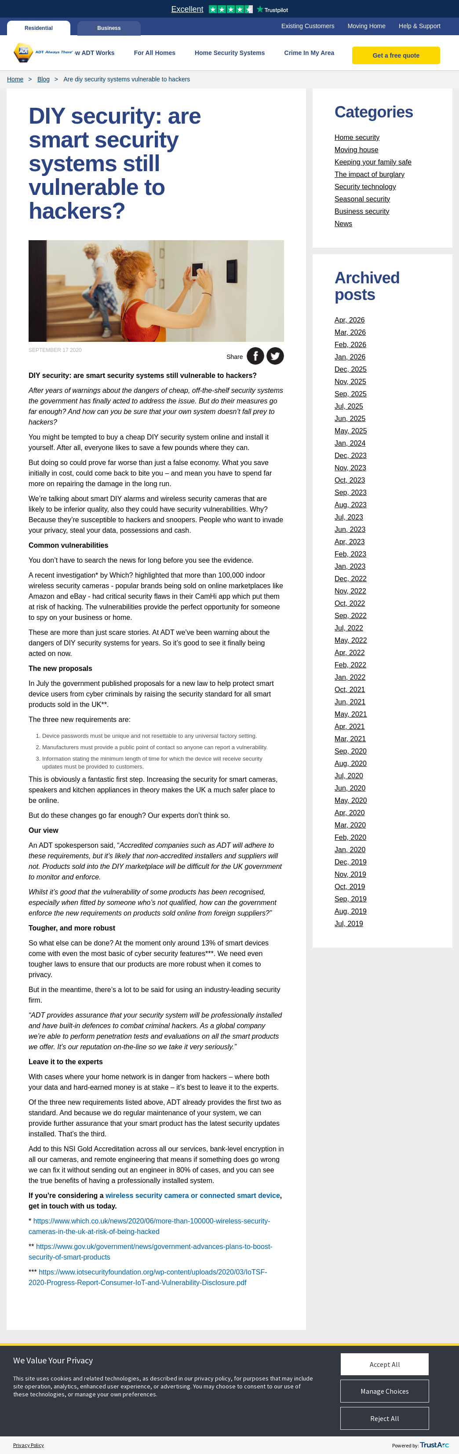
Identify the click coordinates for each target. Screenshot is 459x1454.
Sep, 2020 (351, 751)
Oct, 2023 (350, 480)
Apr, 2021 (350, 726)
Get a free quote (396, 55)
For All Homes (154, 52)
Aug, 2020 (351, 763)
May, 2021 (351, 714)
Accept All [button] (385, 1364)
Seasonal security (362, 199)
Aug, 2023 (351, 505)
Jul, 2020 (349, 776)
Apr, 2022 (350, 652)
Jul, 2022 (349, 628)
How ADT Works (91, 52)
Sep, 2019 (351, 899)
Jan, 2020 (350, 849)
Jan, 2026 (350, 357)
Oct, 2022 (350, 603)
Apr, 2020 (350, 813)
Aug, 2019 (351, 911)
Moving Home (367, 25)
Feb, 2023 (350, 554)
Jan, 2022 (350, 677)
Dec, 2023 (351, 455)
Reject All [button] (384, 1418)
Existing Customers (308, 25)
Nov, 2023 (350, 468)
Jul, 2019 (349, 923)
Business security (362, 211)
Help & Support (420, 25)
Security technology (365, 186)
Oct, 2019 (350, 886)
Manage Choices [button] (385, 1391)
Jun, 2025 (350, 418)
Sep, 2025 (351, 394)
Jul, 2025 (349, 406)
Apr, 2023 (350, 542)
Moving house (357, 150)
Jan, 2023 (350, 566)
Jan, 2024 (350, 443)
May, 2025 (351, 431)
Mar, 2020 (350, 825)
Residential (39, 28)
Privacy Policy (28, 1445)
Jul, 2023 (349, 517)
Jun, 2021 (350, 702)
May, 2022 (351, 640)
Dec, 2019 (351, 862)
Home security (357, 137)
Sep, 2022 (351, 615)
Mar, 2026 (350, 332)
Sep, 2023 (351, 492)
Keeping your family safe (373, 162)
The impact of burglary (369, 174)
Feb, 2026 (350, 344)
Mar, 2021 (350, 739)
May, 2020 (351, 800)
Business (108, 28)
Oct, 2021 (350, 689)
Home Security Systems (230, 52)
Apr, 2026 (350, 320)
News (343, 223)
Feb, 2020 (350, 837)
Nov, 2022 (350, 591)
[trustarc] (434, 1445)
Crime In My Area (309, 52)
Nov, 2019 (350, 874)
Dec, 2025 (351, 369)
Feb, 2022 (350, 665)
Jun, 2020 (350, 788)
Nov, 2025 (350, 381)
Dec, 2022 (351, 578)
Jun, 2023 (350, 529)
